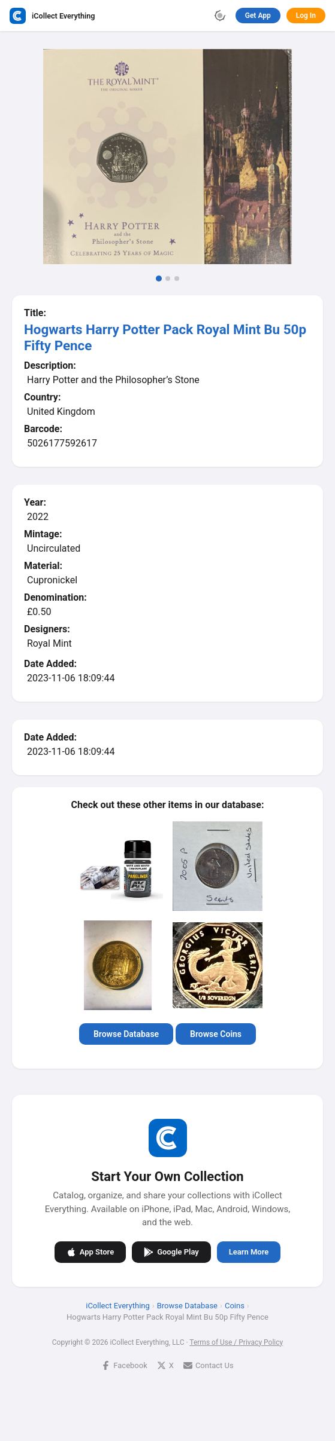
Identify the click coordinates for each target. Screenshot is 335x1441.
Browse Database (126, 1034)
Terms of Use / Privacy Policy (236, 1342)
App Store (90, 1251)
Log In (306, 15)
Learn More (248, 1251)
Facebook (124, 1364)
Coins (235, 1305)
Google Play (171, 1251)
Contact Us (208, 1364)
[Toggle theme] (220, 15)
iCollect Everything (118, 1305)
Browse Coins (216, 1034)
